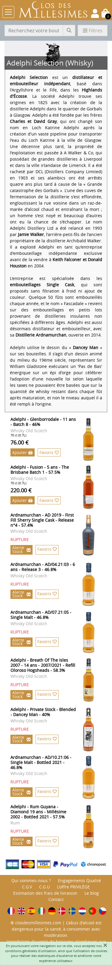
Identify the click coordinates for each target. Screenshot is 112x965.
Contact (56, 899)
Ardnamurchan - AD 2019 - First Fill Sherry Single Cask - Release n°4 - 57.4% (42, 520)
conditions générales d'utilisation (30, 951)
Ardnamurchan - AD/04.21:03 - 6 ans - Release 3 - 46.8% (42, 566)
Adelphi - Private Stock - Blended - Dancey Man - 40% (43, 712)
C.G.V (27, 887)
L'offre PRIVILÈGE (73, 887)
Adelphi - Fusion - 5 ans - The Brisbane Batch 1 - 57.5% (39, 469)
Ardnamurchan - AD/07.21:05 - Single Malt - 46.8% (40, 614)
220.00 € (21, 490)
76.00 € (19, 442)
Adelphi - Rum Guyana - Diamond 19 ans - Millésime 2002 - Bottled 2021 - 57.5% (38, 812)
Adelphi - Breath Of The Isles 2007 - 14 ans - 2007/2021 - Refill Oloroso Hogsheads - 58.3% (42, 665)
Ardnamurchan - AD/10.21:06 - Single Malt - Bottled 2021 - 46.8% (40, 762)
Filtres (92, 30)
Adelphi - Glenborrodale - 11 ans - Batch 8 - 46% (43, 421)
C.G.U (44, 887)
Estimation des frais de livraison (45, 893)
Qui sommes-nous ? (31, 880)
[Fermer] (105, 945)
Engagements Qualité (79, 880)
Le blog (92, 893)
